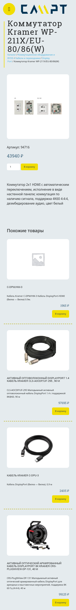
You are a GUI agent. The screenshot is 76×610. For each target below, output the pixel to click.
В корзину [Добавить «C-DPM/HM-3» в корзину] (60, 313)
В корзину (29, 166)
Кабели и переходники (27, 58)
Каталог (11, 54)
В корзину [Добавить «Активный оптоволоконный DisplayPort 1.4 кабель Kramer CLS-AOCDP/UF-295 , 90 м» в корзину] (60, 411)
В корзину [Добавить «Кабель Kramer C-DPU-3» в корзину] (60, 498)
